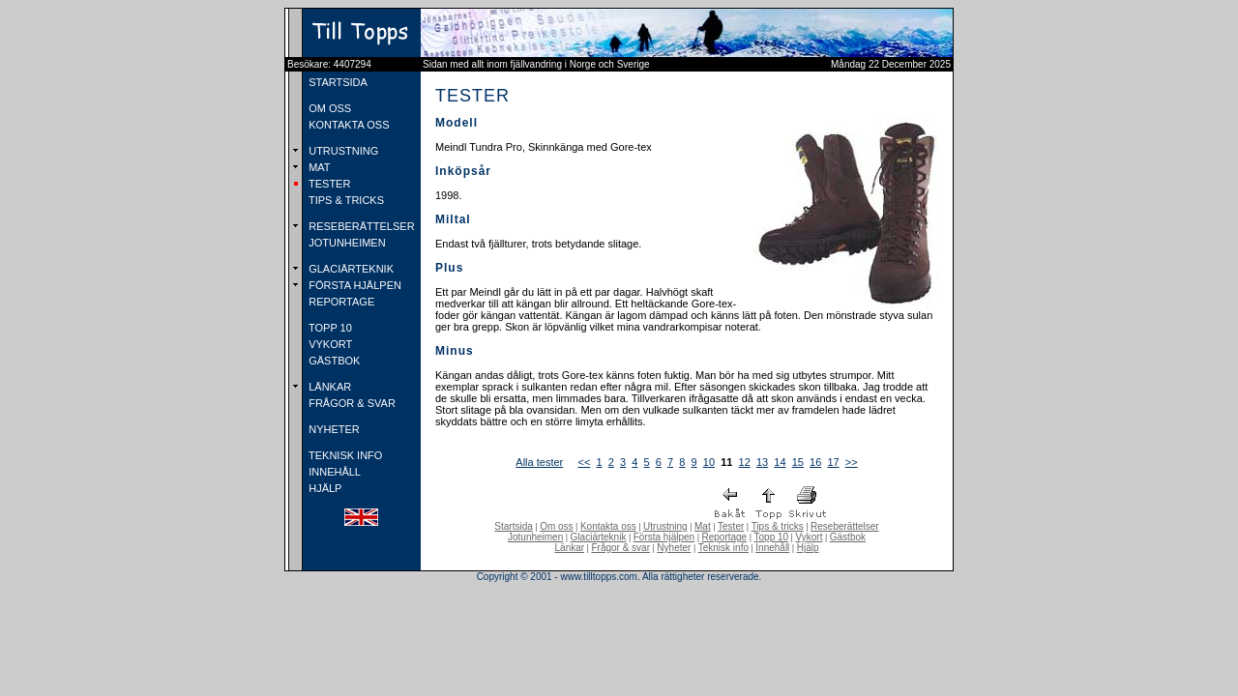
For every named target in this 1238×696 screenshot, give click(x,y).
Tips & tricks (778, 526)
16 (815, 462)
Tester (731, 526)
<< (584, 462)
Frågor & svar (620, 547)
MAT (318, 167)
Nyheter (674, 547)
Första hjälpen (664, 537)
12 (745, 462)
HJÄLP (323, 488)
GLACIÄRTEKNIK (350, 269)
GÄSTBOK (333, 360)
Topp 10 (771, 537)
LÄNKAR (328, 386)
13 (762, 462)
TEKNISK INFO (344, 455)
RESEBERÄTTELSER (360, 226)
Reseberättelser (845, 526)
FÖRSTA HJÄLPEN (353, 285)
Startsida (513, 526)
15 (798, 462)
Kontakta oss (608, 526)
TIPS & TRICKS (345, 200)
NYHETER (333, 429)
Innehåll (772, 547)
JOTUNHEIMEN (346, 242)
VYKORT (329, 344)
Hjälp (808, 547)
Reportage (724, 537)
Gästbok (848, 537)
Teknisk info (723, 547)
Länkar (570, 547)
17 (833, 462)
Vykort (808, 537)
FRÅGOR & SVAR (351, 403)
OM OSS (328, 108)
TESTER (328, 183)
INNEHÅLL (333, 472)
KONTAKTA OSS (347, 124)
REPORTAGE (340, 301)
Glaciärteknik (599, 537)
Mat (702, 526)
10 (709, 462)
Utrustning (665, 526)
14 (779, 462)
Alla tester (539, 462)
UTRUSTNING (342, 151)
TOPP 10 (329, 328)
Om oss (556, 526)
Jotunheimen (535, 537)
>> (851, 462)
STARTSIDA (337, 82)
